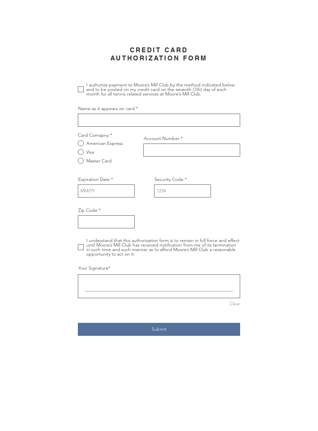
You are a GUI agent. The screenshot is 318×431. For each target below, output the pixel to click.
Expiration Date (94, 179)
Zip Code (87, 210)
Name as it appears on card (106, 108)
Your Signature (93, 268)
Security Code (168, 179)
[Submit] (159, 329)
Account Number (161, 138)
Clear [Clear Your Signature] (234, 304)
